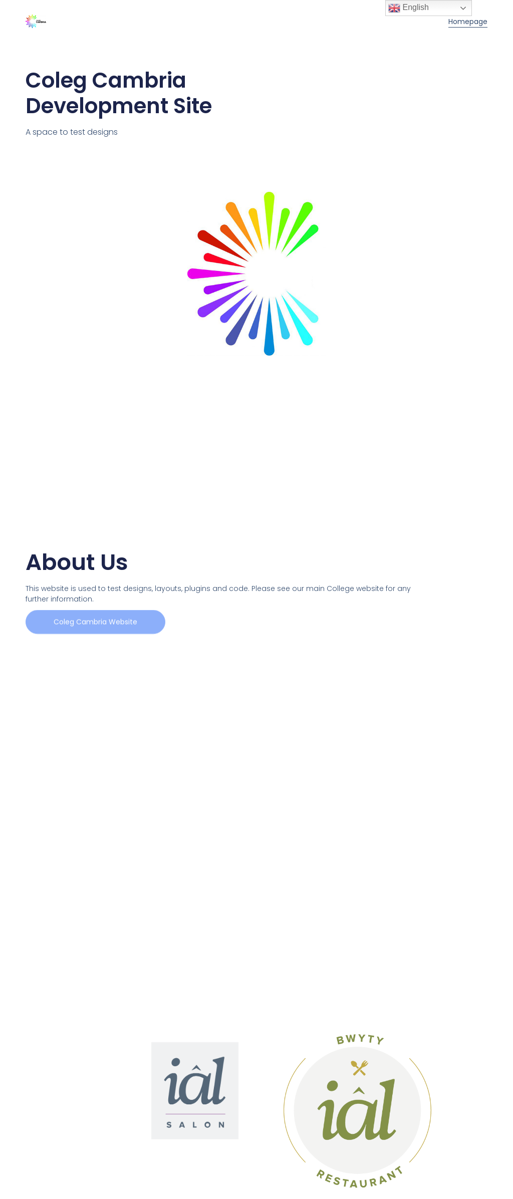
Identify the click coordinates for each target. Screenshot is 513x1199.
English (408, 8)
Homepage (467, 22)
